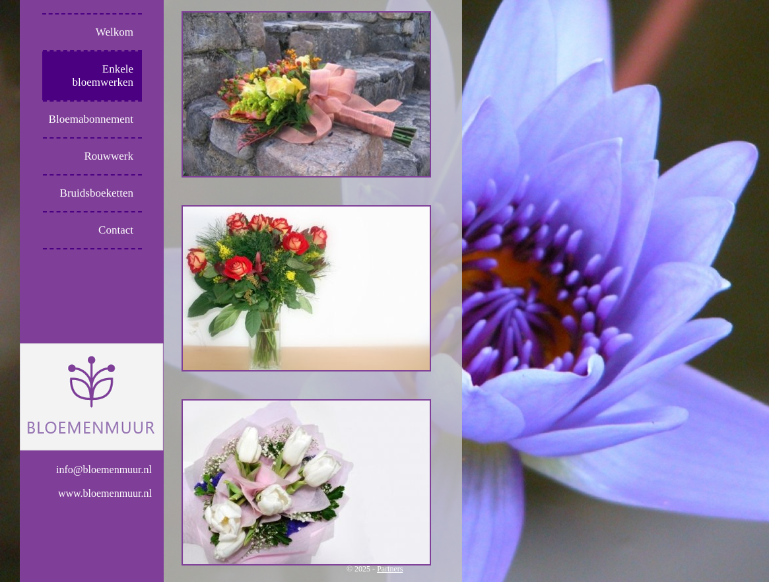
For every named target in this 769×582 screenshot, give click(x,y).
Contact (115, 230)
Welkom (114, 32)
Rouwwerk (108, 156)
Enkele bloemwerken (102, 75)
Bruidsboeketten (96, 193)
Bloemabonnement (91, 119)
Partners (390, 568)
